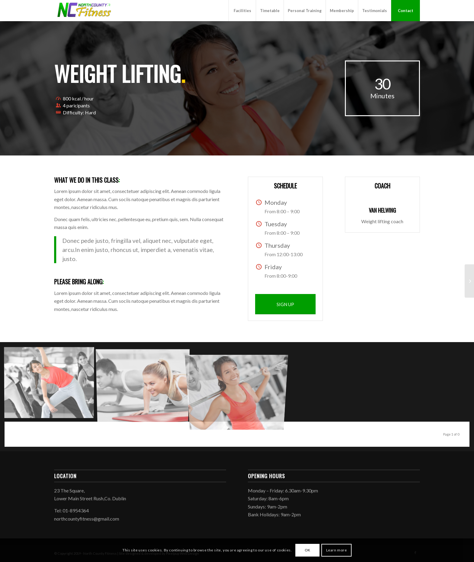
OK (307, 550)
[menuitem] (242, 10)
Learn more (336, 550)
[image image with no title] (51, 384)
